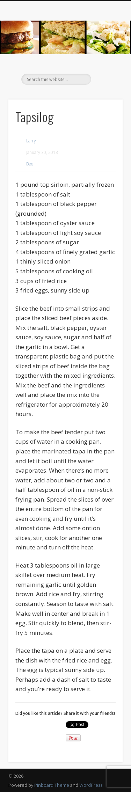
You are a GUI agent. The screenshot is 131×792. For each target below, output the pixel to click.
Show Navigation (106, 62)
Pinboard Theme (51, 785)
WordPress (90, 785)
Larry (31, 141)
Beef (30, 164)
